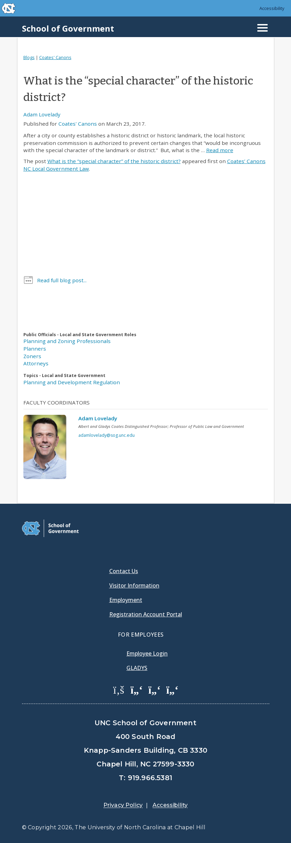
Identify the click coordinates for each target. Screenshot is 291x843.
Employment (125, 600)
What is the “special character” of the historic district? (114, 161)
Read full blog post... (62, 280)
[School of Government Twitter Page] (137, 689)
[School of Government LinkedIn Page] (154, 689)
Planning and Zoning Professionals (67, 341)
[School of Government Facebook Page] (119, 689)
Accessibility (271, 8)
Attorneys (35, 363)
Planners (34, 348)
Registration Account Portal (145, 614)
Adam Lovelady (41, 114)
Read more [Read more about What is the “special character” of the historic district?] (219, 150)
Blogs (29, 57)
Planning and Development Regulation (71, 382)
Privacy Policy (123, 805)
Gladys (136, 668)
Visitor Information (134, 585)
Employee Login (147, 653)
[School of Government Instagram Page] (172, 689)
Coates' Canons (55, 57)
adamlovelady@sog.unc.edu (106, 435)
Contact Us (123, 571)
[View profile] (47, 448)
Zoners (32, 356)
